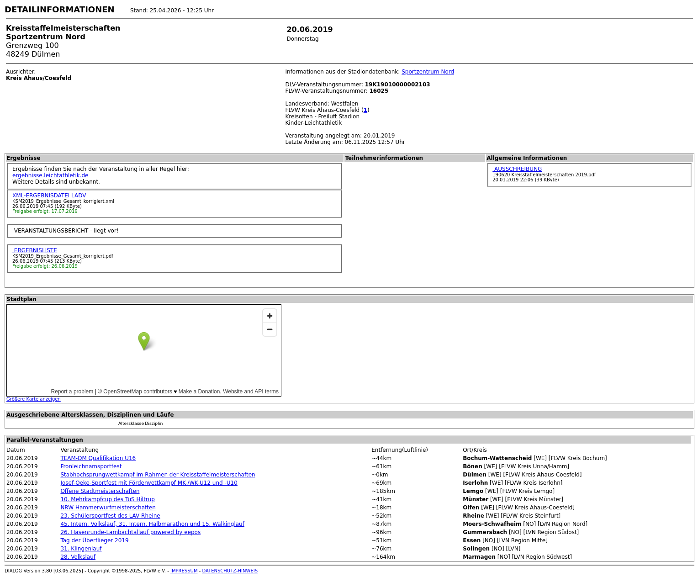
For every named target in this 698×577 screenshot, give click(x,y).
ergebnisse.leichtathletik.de (50, 175)
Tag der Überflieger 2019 (94, 540)
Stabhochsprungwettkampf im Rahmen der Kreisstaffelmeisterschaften (157, 474)
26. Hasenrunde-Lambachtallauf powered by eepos (130, 532)
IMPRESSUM (184, 570)
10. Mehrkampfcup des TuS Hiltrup (107, 499)
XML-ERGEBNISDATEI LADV (49, 195)
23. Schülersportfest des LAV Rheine (110, 516)
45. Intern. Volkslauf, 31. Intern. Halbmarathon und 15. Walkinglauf (152, 524)
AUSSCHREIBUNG (517, 169)
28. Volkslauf (77, 557)
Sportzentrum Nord (428, 72)
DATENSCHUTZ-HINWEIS (230, 570)
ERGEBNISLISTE (34, 250)
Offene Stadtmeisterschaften (99, 491)
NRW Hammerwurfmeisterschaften (107, 507)
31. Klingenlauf (80, 548)
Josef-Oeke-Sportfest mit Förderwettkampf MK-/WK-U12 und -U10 (149, 483)
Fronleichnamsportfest (91, 466)
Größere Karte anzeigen (33, 399)
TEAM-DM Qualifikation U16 (98, 458)
